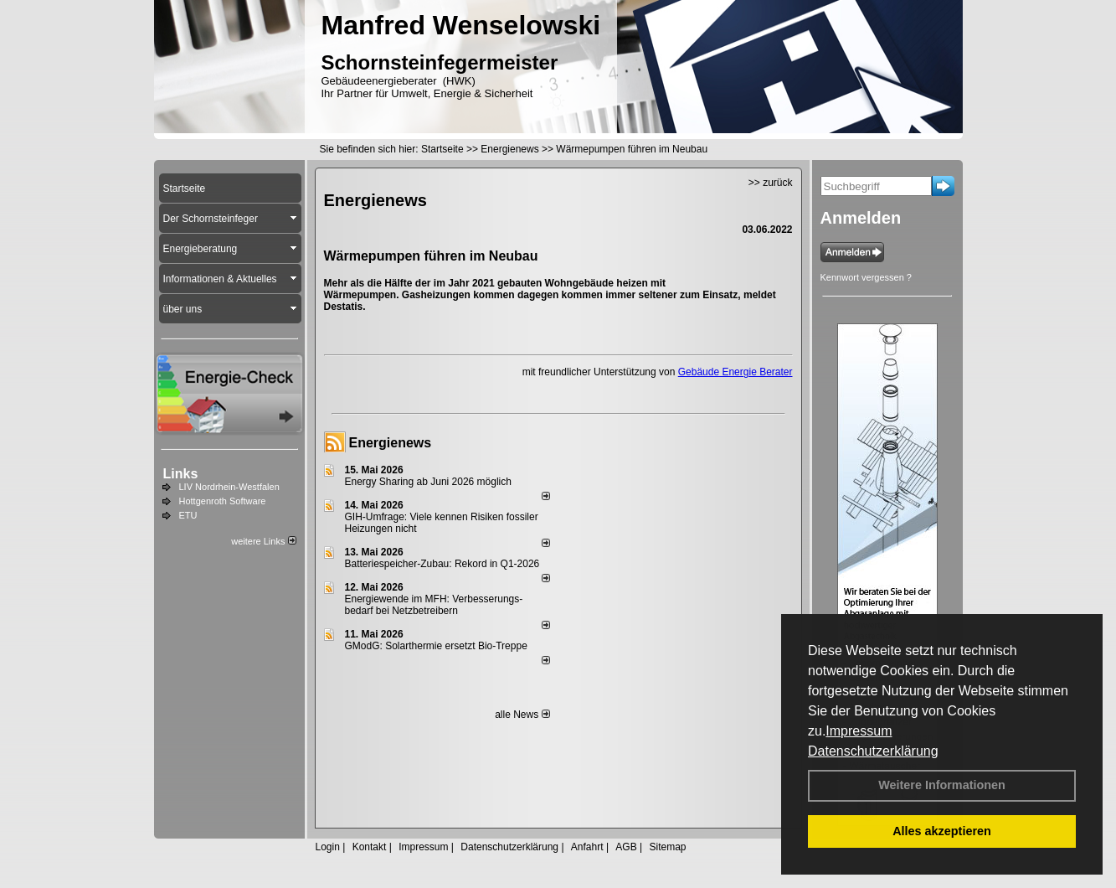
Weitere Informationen (941, 785)
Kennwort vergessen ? (866, 277)
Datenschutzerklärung (873, 751)
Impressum (858, 731)
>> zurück (770, 182)
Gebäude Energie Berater (735, 372)
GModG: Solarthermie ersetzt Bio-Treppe (436, 646)
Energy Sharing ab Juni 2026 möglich (428, 482)
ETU (188, 515)
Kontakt (369, 847)
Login (328, 847)
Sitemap (667, 847)
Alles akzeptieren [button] (941, 831)
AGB (625, 847)
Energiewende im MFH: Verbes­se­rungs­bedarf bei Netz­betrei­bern (434, 605)
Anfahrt (587, 847)
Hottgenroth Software (222, 501)
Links (180, 474)
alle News (522, 714)
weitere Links (263, 541)
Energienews (390, 443)
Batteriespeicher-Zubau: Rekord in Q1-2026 (442, 564)
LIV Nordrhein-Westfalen (229, 487)
